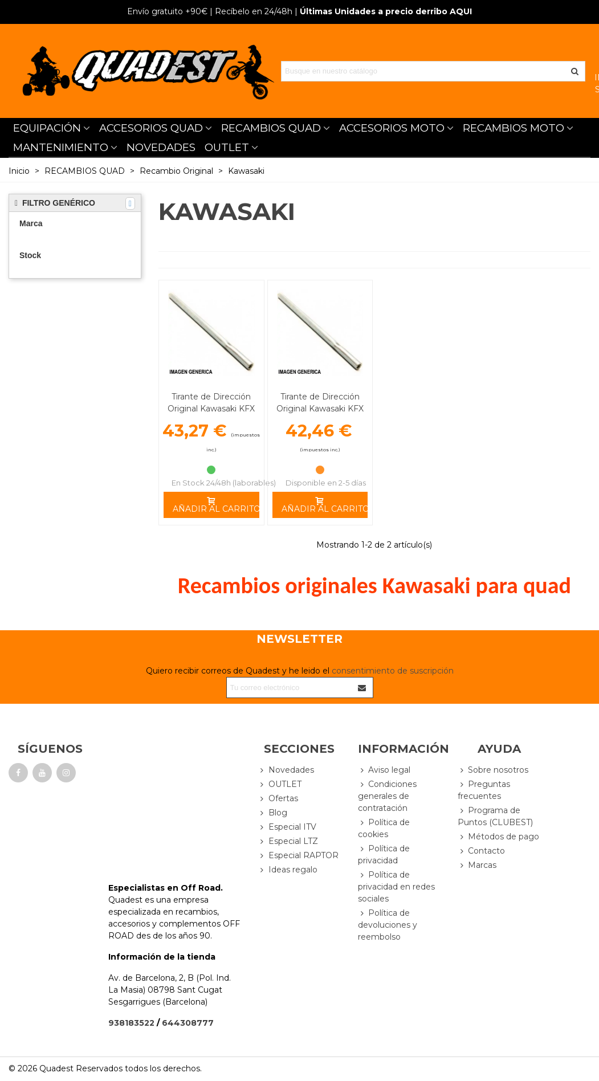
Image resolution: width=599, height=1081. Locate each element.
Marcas (477, 865)
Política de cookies (384, 828)
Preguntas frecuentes (484, 789)
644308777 (188, 1023)
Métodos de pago (498, 837)
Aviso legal (384, 770)
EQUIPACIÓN (47, 127)
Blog (272, 813)
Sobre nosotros (493, 770)
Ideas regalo (287, 870)
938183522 (131, 1023)
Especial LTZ (288, 841)
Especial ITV (287, 827)
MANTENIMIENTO (60, 147)
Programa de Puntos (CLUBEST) (495, 816)
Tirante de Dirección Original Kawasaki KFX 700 (320, 408)
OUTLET (227, 147)
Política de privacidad (384, 854)
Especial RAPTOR (298, 856)
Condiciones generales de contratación (387, 795)
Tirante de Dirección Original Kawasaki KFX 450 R (211, 408)
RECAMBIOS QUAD (271, 127)
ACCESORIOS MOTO (392, 127)
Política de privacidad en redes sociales (396, 886)
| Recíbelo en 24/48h (209, 11)
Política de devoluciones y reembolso (387, 924)
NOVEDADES (161, 147)
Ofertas (278, 799)
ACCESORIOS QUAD (151, 127)
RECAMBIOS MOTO (513, 127)
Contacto (481, 851)
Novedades (286, 770)
